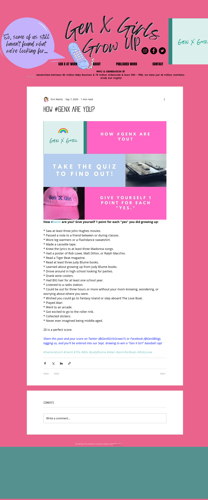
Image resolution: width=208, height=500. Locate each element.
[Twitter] (162, 50)
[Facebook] (153, 50)
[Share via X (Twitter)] (53, 363)
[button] (178, 76)
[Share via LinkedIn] (61, 363)
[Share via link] (69, 363)
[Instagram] (144, 50)
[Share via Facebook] (45, 363)
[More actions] (164, 99)
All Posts (31, 76)
